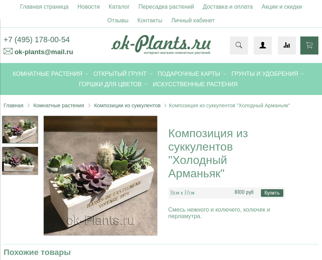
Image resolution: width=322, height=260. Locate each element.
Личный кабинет (193, 20)
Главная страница (44, 7)
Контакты (149, 20)
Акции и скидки (282, 7)
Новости (88, 7)
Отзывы (118, 20)
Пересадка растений (166, 7)
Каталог (119, 7)
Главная (13, 105)
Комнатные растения (58, 105)
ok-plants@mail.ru (43, 52)
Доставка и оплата (228, 7)
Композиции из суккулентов (127, 105)
